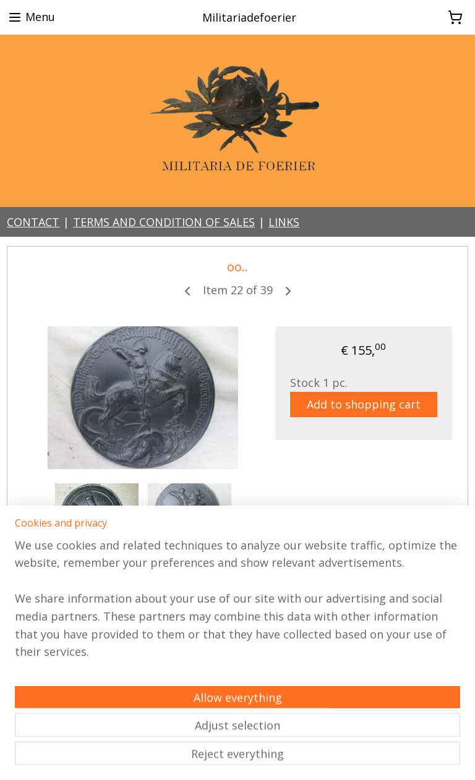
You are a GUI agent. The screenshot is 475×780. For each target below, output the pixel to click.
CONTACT (33, 221)
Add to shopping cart (364, 404)
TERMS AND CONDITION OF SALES (164, 221)
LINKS (283, 221)
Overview (51, 586)
